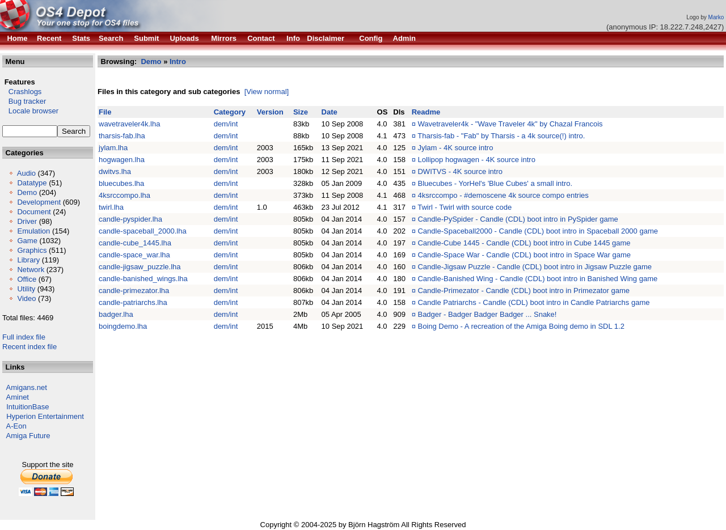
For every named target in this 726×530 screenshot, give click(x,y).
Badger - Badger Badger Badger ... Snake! (486, 314)
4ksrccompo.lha (124, 195)
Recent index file (29, 346)
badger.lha (116, 314)
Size (300, 112)
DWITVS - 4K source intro (460, 171)
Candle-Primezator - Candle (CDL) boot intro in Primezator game (523, 290)
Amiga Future (28, 435)
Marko (716, 17)
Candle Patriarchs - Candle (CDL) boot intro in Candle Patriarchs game (533, 302)
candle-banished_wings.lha (143, 278)
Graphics (32, 250)
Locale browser (30, 111)
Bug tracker (24, 101)
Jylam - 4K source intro (455, 147)
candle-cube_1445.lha (135, 243)
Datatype (32, 183)
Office (26, 279)
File (105, 112)
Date (329, 112)
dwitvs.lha (115, 171)
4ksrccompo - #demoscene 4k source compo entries (502, 195)
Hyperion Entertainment (45, 416)
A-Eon (16, 426)
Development (39, 202)
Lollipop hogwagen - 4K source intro (476, 159)
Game (27, 240)
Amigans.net (26, 387)
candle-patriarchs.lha (133, 302)
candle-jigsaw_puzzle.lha (140, 266)
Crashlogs (21, 91)
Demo (27, 192)
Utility (26, 289)
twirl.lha (111, 207)
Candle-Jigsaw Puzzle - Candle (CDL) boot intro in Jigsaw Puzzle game (534, 266)
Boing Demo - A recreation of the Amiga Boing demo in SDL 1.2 (520, 326)
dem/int (226, 124)
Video (26, 298)
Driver (27, 221)
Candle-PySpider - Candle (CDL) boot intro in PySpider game (517, 219)
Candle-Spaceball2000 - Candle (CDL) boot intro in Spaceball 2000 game (537, 231)
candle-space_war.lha (134, 255)
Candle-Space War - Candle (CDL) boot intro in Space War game (523, 255)
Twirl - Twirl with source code (464, 207)
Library (28, 260)
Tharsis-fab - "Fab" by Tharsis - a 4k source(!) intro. (501, 136)
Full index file (23, 337)
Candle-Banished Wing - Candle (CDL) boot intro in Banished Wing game (537, 278)
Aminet (17, 397)
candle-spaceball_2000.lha (143, 231)
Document (33, 211)
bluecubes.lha (121, 183)
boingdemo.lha (123, 326)
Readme (426, 112)
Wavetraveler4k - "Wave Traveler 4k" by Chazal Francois (509, 124)
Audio (26, 173)
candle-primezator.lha (134, 290)
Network (30, 269)
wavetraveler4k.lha (129, 124)
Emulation (33, 231)
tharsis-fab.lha (122, 136)
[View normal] (266, 91)
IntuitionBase (27, 406)
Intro (178, 61)
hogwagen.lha (122, 159)
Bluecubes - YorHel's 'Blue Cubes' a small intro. (494, 183)
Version (270, 112)
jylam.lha (113, 147)
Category (230, 112)
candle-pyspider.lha (130, 219)
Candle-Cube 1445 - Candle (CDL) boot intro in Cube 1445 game (523, 243)
